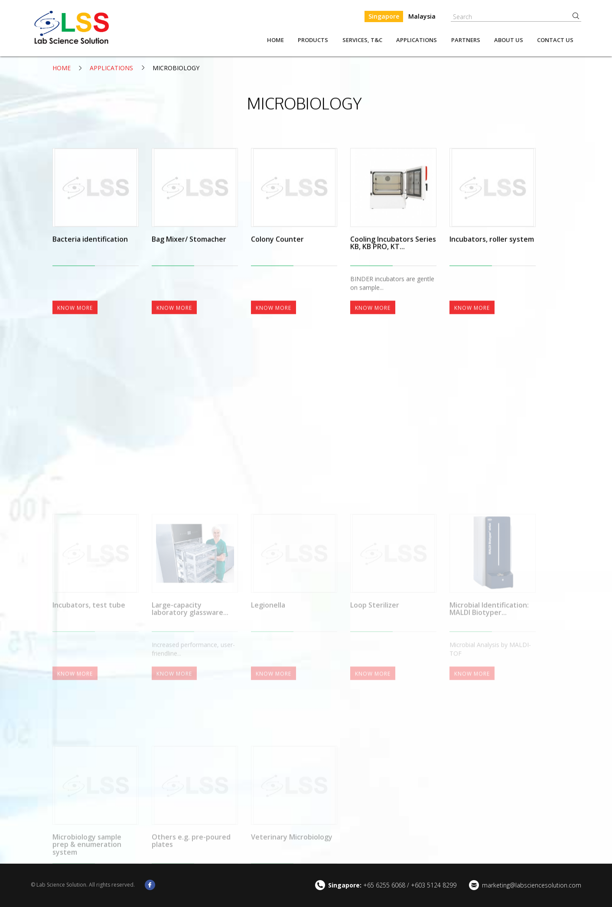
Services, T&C (362, 40)
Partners (465, 40)
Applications (416, 40)
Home (275, 40)
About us (508, 40)
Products (313, 40)
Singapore (383, 16)
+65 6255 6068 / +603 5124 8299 (392, 885)
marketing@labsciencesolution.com (531, 885)
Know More (75, 353)
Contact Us (555, 40)
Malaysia (422, 16)
